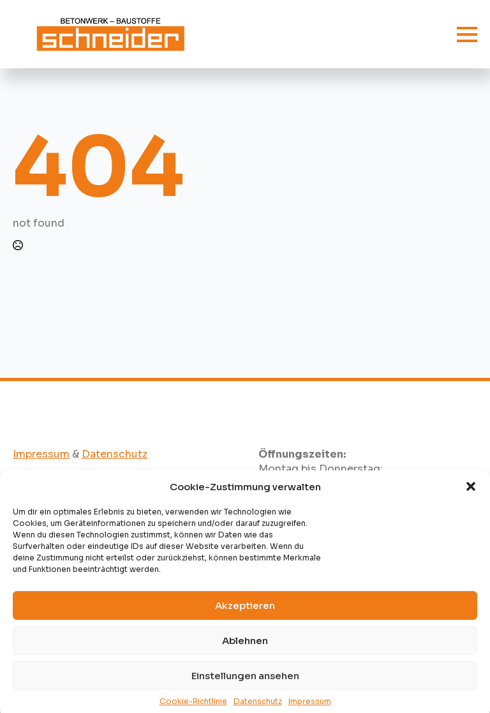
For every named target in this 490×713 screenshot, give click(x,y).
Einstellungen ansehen (245, 682)
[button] (470, 493)
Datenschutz (114, 454)
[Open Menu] (467, 34)
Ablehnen (245, 647)
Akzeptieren (245, 612)
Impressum (41, 454)
